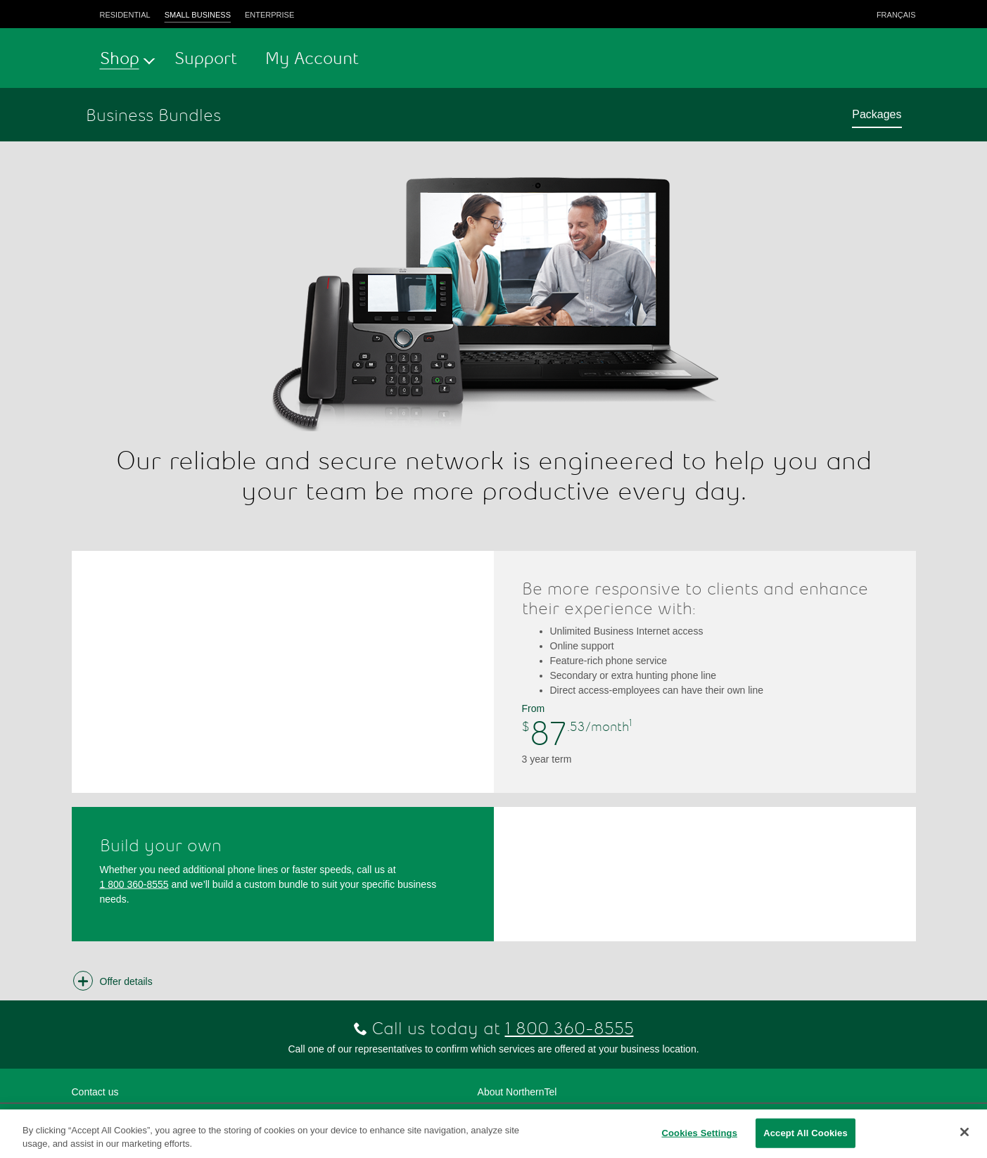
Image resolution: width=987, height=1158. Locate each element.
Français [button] (896, 15)
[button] (115, 981)
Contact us (95, 1091)
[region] (493, 1133)
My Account (312, 58)
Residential (125, 15)
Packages (876, 114)
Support (205, 58)
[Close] (964, 1131)
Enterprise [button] (269, 15)
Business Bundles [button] (153, 115)
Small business (198, 15)
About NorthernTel (517, 1091)
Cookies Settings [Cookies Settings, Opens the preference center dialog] (699, 1133)
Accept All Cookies (805, 1133)
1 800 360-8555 (134, 883)
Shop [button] (119, 58)
